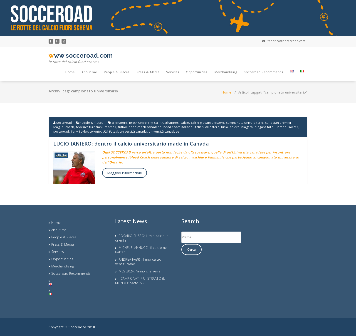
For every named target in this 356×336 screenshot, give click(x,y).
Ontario (281, 127)
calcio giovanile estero (207, 123)
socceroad (62, 123)
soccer (293, 127)
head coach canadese (145, 127)
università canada (133, 131)
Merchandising (225, 72)
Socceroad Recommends (263, 72)
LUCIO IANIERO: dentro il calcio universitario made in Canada (131, 143)
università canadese (164, 131)
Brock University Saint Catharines (154, 123)
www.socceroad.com (81, 58)
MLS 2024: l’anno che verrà (140, 271)
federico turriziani (89, 127)
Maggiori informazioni (124, 173)
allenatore (119, 123)
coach (69, 127)
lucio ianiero (230, 127)
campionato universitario (244, 123)
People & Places (117, 72)
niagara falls (264, 127)
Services (172, 72)
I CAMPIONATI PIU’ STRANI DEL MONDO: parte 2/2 (140, 280)
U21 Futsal (110, 131)
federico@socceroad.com (283, 41)
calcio (185, 123)
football (110, 127)
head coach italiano (178, 127)
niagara (247, 127)
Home (70, 72)
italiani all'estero (207, 127)
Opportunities (197, 72)
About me (89, 72)
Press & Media (148, 72)
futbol (122, 127)
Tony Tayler (79, 131)
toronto (95, 131)
